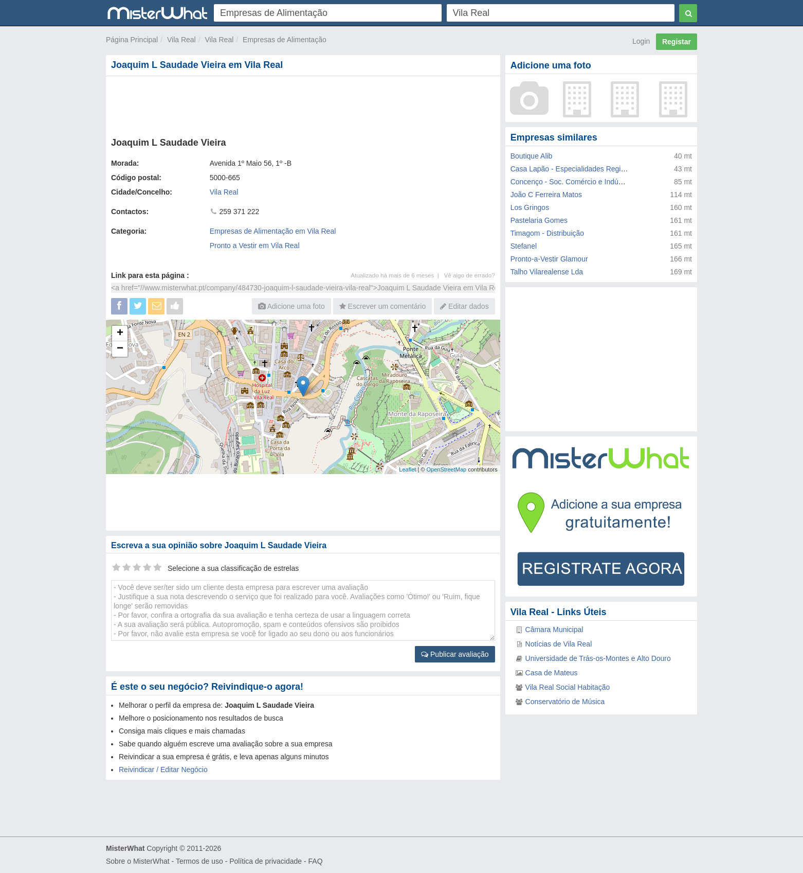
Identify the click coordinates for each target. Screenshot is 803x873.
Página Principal (132, 40)
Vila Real (181, 40)
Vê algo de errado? (469, 275)
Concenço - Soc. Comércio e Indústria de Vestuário (592, 182)
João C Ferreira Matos (546, 194)
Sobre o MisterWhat (138, 861)
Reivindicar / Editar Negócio (163, 769)
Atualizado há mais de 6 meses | (397, 275)
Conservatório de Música (565, 701)
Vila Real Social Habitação (567, 687)
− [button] (120, 349)
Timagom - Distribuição (547, 233)
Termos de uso (199, 861)
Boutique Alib (531, 156)
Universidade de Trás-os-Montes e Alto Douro (598, 658)
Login (641, 41)
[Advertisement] (302, 104)
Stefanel (523, 246)
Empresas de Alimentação (284, 40)
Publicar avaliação (455, 654)
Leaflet (407, 469)
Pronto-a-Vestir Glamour (549, 259)
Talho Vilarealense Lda (546, 272)
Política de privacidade (265, 861)
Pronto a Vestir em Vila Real (255, 245)
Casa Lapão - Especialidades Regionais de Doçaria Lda (599, 169)
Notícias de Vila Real (558, 644)
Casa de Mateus (551, 673)
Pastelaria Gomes (539, 220)
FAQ (315, 861)
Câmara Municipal (554, 629)
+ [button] (120, 333)
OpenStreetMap (446, 469)
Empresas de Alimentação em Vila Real (273, 231)
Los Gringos (529, 207)
